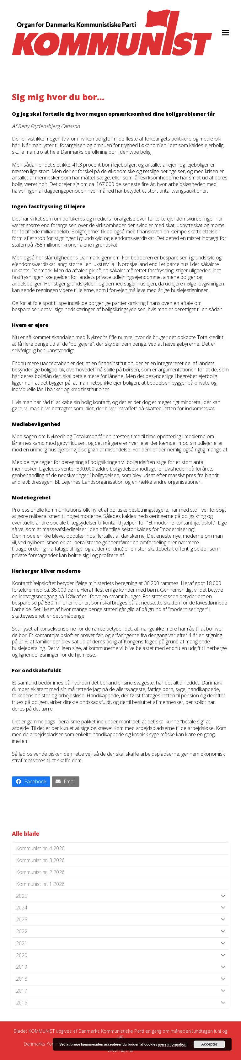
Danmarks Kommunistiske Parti (111, 1031)
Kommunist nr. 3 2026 (40, 860)
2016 (120, 1003)
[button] (225, 32)
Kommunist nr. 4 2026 (40, 848)
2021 (120, 943)
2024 (120, 908)
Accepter (209, 1044)
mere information (172, 1044)
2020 (120, 955)
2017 (120, 991)
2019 (120, 967)
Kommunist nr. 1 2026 (40, 884)
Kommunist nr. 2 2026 (40, 872)
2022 (120, 931)
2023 (120, 919)
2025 (120, 896)
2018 (120, 979)
